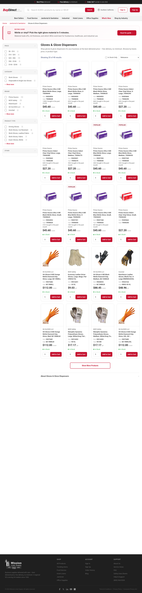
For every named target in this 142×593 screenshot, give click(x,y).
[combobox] (54, 9)
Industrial (65, 18)
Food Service (32, 18)
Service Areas (119, 567)
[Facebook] (59, 589)
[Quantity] (46, 116)
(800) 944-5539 (119, 580)
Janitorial (60, 577)
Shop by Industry (121, 18)
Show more (10, 84)
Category (8, 72)
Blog (86, 574)
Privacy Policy (117, 589)
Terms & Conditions (105, 589)
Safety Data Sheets (120, 574)
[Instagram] (74, 589)
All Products (61, 563)
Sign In (122, 10)
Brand (7, 91)
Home (5, 23)
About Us (117, 563)
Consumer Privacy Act (130, 589)
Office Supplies (92, 18)
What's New (106, 18)
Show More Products (90, 366)
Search (89, 10)
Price (7, 46)
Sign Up (135, 10)
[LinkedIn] (67, 589)
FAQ (115, 570)
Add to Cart (56, 116)
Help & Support (119, 577)
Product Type (10, 121)
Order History (90, 570)
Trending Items (62, 567)
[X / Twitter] (63, 589)
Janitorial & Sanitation (49, 18)
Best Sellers (19, 18)
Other (7, 150)
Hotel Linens (78, 18)
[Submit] (28, 9)
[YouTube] (71, 589)
